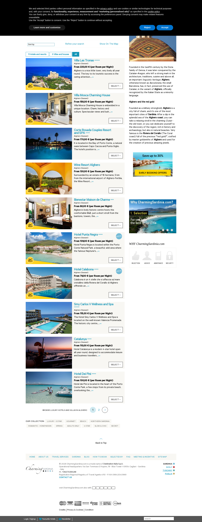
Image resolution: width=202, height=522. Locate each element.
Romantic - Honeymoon (39, 426)
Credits (62, 510)
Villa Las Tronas (84, 61)
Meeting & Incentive (144, 457)
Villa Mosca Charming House (92, 95)
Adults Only (73, 426)
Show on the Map (109, 44)
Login (26, 519)
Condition (89, 510)
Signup (33, 519)
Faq (128, 457)
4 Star (87, 426)
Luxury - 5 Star (54, 422)
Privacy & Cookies (75, 510)
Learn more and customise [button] (47, 27)
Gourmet (70, 422)
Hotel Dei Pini (83, 374)
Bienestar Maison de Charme (92, 200)
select (116, 86)
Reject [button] (147, 27)
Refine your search (74, 44)
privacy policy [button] (106, 8)
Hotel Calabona (84, 270)
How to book (100, 457)
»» (93, 77)
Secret (114, 426)
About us (43, 457)
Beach (83, 422)
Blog (86, 457)
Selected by (116, 457)
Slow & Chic (101, 426)
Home (32, 457)
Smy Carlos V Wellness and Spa (93, 304)
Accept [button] (164, 27)
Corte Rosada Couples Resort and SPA (92, 132)
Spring (59, 426)
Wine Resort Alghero (87, 165)
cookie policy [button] (154, 11)
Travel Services (60, 457)
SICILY (170, 467)
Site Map (162, 457)
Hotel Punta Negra (86, 235)
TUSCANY (169, 471)
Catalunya (80, 339)
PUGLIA (170, 474)
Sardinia (76, 457)
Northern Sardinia (100, 422)
